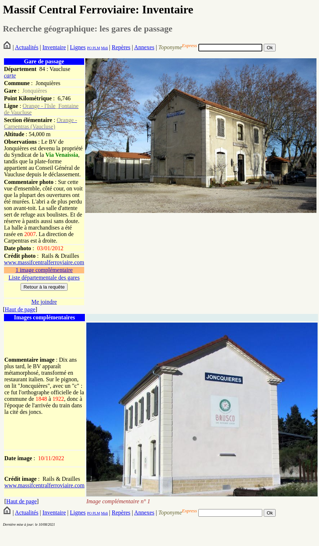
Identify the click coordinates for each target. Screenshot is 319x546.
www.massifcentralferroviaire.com (44, 262)
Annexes (144, 47)
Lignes (78, 47)
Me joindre (44, 302)
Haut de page (20, 309)
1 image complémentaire (44, 270)
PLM (96, 48)
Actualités (26, 47)
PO (89, 48)
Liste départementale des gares (44, 277)
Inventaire (54, 47)
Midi (104, 48)
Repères (121, 47)
